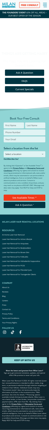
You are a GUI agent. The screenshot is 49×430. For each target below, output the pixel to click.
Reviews (5, 292)
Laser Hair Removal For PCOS (13, 265)
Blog (3, 296)
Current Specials (24, 89)
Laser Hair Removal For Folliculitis (15, 257)
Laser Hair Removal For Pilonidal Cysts (17, 270)
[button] (45, 5)
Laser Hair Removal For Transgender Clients (19, 274)
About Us (5, 287)
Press (4, 305)
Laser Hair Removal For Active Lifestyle (17, 239)
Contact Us (6, 309)
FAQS (24, 81)
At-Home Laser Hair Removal (13, 235)
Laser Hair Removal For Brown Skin (15, 252)
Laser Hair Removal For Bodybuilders (16, 248)
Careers (5, 300)
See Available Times (24, 197)
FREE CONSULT (29, 5)
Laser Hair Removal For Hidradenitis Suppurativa (21, 261)
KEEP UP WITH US (24, 360)
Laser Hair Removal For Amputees (15, 243)
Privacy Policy (18, 168)
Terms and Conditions (10, 318)
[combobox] (24, 154)
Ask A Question (24, 72)
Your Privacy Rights (9, 322)
